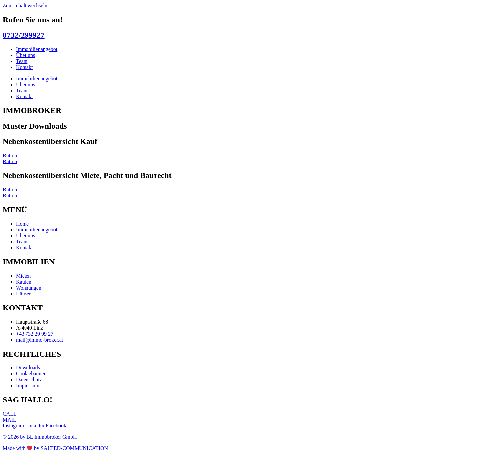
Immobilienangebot (36, 49)
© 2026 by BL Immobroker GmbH (40, 437)
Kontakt (24, 67)
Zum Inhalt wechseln (25, 5)
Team (21, 61)
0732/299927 (24, 35)
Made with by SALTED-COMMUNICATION (55, 448)
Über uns (25, 55)
